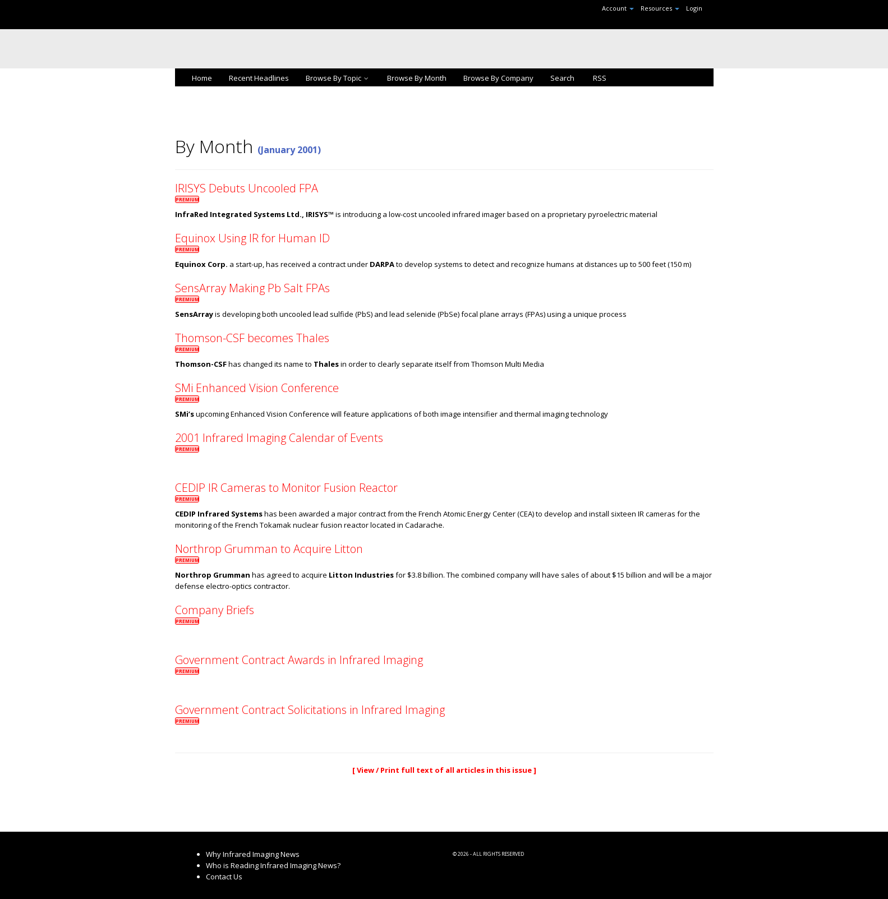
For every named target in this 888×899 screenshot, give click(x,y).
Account (618, 8)
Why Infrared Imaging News (253, 854)
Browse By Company (498, 78)
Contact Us (224, 877)
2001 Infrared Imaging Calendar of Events (279, 437)
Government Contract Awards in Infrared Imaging (299, 659)
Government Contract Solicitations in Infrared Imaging (310, 709)
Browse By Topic (338, 78)
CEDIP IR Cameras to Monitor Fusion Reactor (286, 487)
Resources (660, 8)
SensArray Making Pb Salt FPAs (252, 288)
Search (562, 78)
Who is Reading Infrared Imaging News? (273, 865)
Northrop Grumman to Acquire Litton (269, 548)
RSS (598, 78)
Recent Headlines (259, 78)
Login (694, 8)
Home (202, 78)
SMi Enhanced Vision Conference (257, 387)
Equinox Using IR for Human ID (252, 238)
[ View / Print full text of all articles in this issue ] (444, 770)
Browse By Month (417, 78)
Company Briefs (214, 609)
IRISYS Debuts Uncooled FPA (246, 188)
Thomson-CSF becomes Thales (252, 337)
